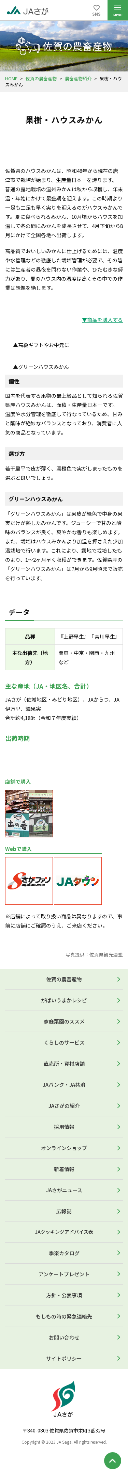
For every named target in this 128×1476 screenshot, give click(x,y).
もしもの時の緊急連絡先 (64, 1316)
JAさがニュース (64, 1190)
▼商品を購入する (102, 319)
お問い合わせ (64, 1337)
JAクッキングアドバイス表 (64, 1231)
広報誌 (64, 1211)
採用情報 (64, 1126)
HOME (11, 78)
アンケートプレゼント (64, 1274)
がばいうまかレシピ (64, 1000)
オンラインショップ (64, 1147)
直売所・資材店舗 (64, 1063)
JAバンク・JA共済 (64, 1084)
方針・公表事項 (64, 1295)
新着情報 (64, 1168)
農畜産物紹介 (78, 78)
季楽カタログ (64, 1253)
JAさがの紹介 (64, 1105)
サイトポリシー (64, 1358)
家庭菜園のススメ (64, 1021)
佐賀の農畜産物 (41, 78)
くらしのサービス (64, 1042)
